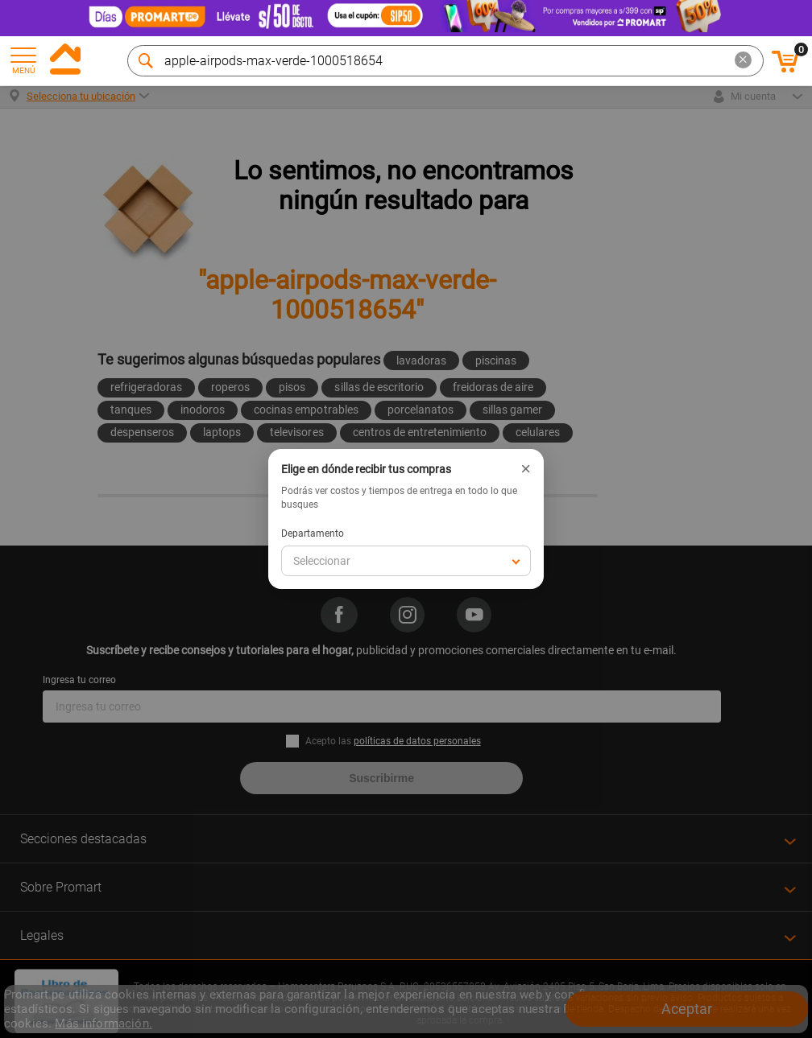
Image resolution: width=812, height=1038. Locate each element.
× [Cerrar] (525, 469)
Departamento (312, 533)
